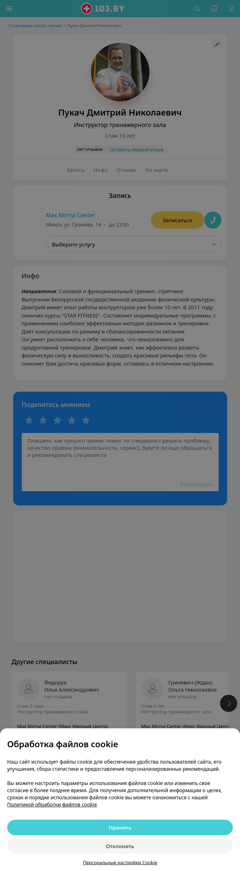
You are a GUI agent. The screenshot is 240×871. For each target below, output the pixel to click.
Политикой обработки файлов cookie (52, 804)
